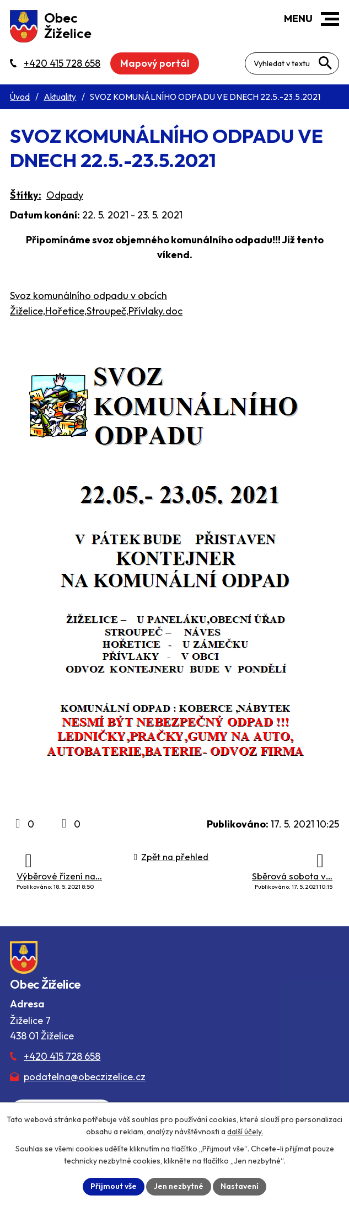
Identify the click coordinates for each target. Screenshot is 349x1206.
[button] (330, 19)
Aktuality (60, 97)
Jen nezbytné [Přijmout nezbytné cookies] (178, 1186)
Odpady (64, 195)
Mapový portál (154, 63)
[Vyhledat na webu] (325, 63)
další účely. (245, 1131)
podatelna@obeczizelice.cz (85, 1076)
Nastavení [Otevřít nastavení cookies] (240, 1186)
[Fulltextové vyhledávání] (292, 63)
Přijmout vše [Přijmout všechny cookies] (113, 1186)
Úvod (20, 97)
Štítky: (25, 195)
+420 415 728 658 (62, 1056)
